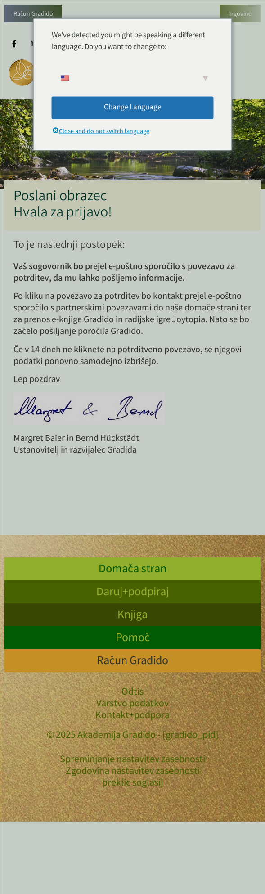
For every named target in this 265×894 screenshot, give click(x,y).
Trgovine (240, 14)
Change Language (132, 107)
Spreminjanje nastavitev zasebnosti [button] (132, 760)
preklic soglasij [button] (132, 784)
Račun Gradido (33, 14)
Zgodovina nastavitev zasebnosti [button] (133, 772)
